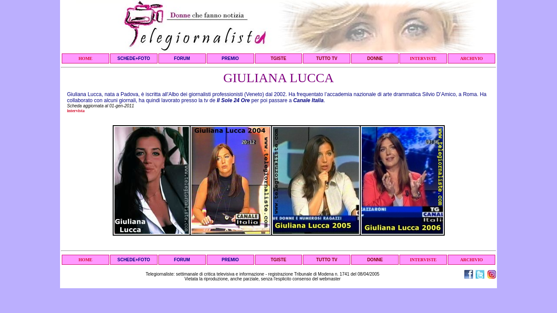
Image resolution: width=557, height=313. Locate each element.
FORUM (182, 58)
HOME (86, 58)
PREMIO (229, 58)
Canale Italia (308, 100)
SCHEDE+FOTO (133, 58)
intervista (76, 110)
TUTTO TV (326, 58)
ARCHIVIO (471, 58)
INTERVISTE (423, 58)
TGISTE (278, 58)
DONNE (375, 58)
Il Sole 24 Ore (233, 100)
